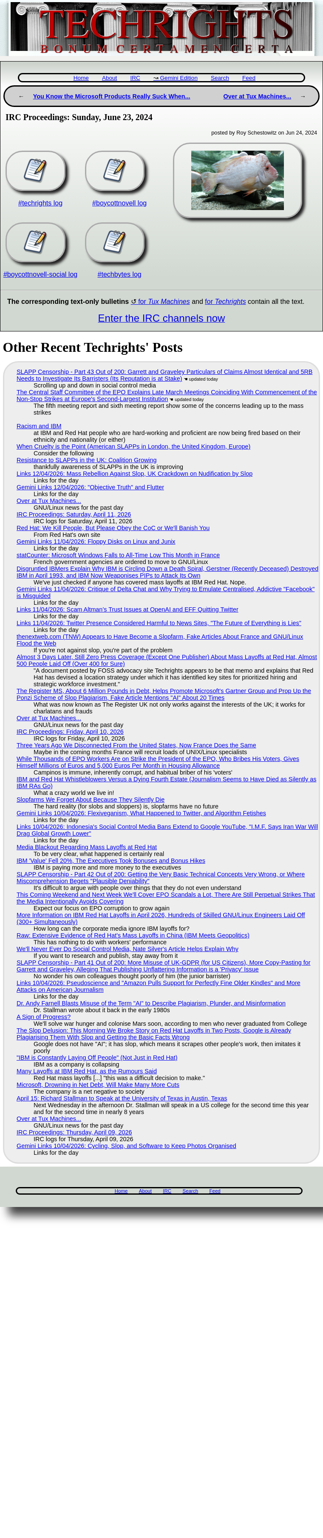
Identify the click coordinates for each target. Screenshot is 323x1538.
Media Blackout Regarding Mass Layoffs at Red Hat (87, 847)
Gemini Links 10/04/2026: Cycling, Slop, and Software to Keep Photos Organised (126, 1145)
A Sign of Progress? (44, 1016)
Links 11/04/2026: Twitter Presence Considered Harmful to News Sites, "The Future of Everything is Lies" (159, 623)
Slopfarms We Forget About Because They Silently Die (90, 799)
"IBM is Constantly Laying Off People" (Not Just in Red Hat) (97, 1057)
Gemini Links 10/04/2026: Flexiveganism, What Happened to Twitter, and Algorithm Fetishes (141, 813)
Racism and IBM (39, 426)
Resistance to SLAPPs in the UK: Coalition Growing (87, 460)
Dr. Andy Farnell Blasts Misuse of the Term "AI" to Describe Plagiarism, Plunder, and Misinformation (151, 1003)
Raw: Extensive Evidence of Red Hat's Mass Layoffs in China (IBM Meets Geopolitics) (133, 935)
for (164, 301)
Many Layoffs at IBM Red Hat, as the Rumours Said (87, 1071)
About (109, 78)
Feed (248, 78)
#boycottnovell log (119, 203)
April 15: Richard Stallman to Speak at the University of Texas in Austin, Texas (122, 1098)
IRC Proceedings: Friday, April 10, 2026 (70, 731)
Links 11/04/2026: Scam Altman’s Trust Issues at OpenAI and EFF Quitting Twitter (127, 609)
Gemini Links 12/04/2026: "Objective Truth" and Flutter (90, 487)
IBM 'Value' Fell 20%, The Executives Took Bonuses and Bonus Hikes (111, 860)
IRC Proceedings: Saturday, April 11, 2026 (74, 514)
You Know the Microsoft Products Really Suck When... (111, 96)
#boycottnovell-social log (40, 274)
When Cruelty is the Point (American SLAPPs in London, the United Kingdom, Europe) (133, 446)
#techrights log (40, 203)
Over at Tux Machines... (258, 96)
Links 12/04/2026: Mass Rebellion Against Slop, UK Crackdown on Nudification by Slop (134, 473)
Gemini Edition (179, 78)
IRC (135, 78)
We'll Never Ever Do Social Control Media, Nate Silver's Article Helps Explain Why (127, 949)
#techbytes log (120, 274)
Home (81, 78)
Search (220, 78)
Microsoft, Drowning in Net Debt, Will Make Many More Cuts (98, 1084)
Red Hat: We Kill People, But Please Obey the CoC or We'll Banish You (113, 528)
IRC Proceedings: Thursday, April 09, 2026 (74, 1132)
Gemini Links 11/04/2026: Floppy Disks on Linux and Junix (96, 541)
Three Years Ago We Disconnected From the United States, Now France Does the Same (136, 745)
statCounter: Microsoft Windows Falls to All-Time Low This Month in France (118, 555)
